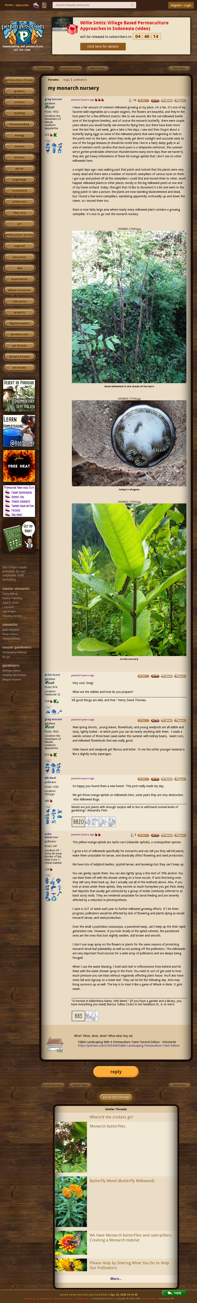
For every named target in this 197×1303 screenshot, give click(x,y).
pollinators (80, 79)
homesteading (19, 124)
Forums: (53, 79)
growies (19, 91)
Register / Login (181, 5)
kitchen (19, 157)
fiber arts (19, 212)
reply (116, 1071)
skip (19, 268)
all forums (19, 367)
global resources (19, 290)
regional (19, 246)
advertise (44, 1298)
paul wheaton (149, 1298)
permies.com (19, 334)
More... (116, 1279)
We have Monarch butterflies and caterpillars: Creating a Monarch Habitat (131, 1237)
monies (19, 146)
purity (19, 168)
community (19, 190)
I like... (48, 141)
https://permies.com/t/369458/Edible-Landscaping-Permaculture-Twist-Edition (129, 1045)
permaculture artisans (19, 235)
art (19, 223)
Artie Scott (52, 674)
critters (19, 102)
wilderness (19, 201)
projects (19, 312)
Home (9, 5)
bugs (67, 79)
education (19, 257)
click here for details (103, 46)
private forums (19, 356)
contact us (29, 1298)
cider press (19, 301)
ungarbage (19, 179)
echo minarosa (51, 835)
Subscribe (22, 5)
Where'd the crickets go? (111, 1117)
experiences (19, 279)
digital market (19, 323)
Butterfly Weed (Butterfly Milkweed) (122, 1181)
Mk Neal (50, 777)
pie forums (19, 345)
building (19, 113)
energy (19, 135)
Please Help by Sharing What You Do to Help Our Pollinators (129, 1265)
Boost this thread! (116, 1097)
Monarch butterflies (108, 1126)
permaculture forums (19, 80)
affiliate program (62, 1298)
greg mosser (53, 99)
